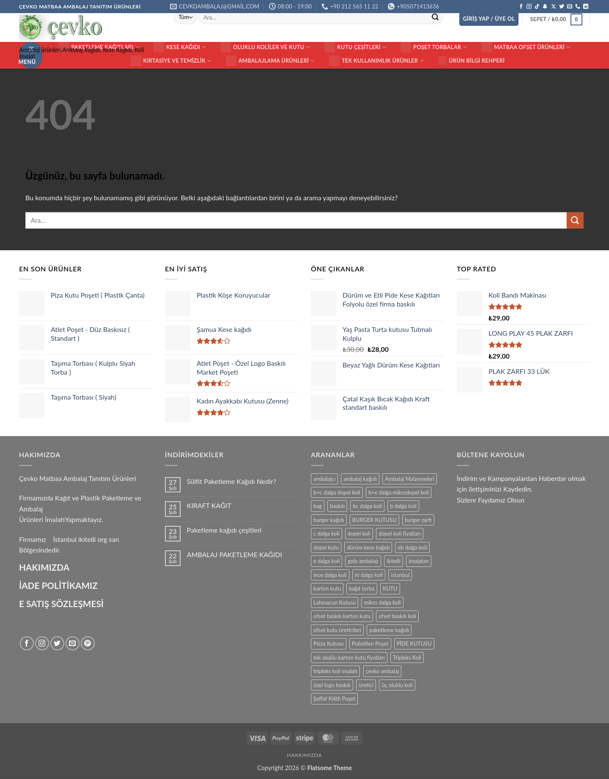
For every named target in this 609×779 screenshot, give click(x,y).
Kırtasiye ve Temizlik (171, 60)
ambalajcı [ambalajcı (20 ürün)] (324, 478)
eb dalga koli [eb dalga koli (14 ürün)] (412, 547)
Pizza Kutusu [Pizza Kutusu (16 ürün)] (328, 643)
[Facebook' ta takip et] (521, 7)
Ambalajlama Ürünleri (270, 60)
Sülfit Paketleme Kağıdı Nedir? (231, 481)
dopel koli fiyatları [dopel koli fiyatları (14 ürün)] (399, 533)
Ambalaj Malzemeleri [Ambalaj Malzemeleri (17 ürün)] (409, 478)
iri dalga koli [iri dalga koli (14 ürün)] (369, 575)
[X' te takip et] (553, 7)
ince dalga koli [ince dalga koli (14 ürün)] (330, 575)
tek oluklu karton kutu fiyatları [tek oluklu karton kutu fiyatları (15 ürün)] (349, 657)
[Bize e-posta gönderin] (569, 7)
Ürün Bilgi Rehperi (471, 60)
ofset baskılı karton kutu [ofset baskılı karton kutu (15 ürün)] (341, 616)
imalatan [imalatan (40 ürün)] (418, 561)
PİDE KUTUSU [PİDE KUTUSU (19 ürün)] (414, 643)
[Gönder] (435, 17)
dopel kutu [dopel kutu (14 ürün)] (326, 547)
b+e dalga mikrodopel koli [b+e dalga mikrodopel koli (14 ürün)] (398, 492)
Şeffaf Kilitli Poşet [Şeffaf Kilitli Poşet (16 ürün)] (334, 698)
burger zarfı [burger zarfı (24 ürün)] (418, 520)
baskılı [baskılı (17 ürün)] (337, 506)
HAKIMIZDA (44, 567)
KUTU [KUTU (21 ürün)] (390, 588)
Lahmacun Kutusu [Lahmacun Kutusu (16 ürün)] (334, 602)
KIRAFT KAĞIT (209, 505)
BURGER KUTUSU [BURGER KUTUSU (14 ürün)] (374, 520)
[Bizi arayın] (577, 7)
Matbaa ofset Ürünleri (526, 47)
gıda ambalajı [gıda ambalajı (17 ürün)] (363, 561)
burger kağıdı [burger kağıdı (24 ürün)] (328, 520)
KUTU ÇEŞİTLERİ (355, 47)
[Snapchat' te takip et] (545, 7)
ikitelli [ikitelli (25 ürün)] (394, 561)
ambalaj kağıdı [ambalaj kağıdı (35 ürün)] (360, 478)
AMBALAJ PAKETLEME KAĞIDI (234, 554)
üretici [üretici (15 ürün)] (366, 685)
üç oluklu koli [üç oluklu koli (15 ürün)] (396, 685)
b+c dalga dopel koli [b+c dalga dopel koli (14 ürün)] (336, 492)
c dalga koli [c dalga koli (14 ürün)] (326, 533)
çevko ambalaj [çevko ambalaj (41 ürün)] (382, 671)
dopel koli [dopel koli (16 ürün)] (359, 533)
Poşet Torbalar (434, 47)
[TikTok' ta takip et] (537, 7)
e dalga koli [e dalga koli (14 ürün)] (326, 561)
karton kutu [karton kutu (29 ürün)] (327, 588)
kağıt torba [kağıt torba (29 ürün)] (361, 588)
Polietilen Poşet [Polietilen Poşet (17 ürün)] (370, 643)
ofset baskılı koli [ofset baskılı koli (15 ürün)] (397, 616)
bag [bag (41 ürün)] (317, 506)
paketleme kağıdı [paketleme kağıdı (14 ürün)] (389, 630)
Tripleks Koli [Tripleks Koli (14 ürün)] (407, 657)
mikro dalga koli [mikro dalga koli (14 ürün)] (382, 602)
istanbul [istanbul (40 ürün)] (400, 575)
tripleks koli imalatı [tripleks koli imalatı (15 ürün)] (335, 671)
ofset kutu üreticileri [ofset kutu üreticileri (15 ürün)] (337, 630)
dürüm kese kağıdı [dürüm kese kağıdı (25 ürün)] (368, 547)
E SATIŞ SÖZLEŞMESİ (61, 603)
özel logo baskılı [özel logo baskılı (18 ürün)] (332, 685)
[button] (489, 19)
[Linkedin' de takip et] (585, 7)
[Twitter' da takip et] (561, 7)
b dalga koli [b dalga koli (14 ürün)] (403, 506)
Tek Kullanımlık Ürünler (376, 60)
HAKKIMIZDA (304, 755)
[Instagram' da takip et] (529, 7)
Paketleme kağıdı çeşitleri (224, 530)
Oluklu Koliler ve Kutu (265, 47)
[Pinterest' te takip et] (88, 643)
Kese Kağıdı (180, 47)
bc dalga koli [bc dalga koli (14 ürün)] (367, 506)
